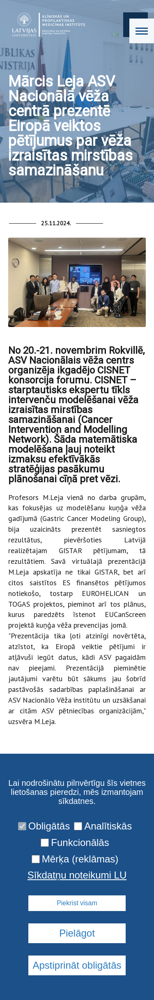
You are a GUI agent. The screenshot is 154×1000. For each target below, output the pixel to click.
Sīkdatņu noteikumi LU (77, 875)
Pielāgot (77, 933)
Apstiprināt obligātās (76, 965)
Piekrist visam (77, 903)
